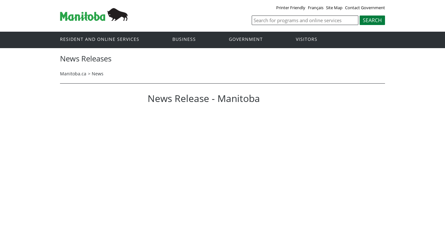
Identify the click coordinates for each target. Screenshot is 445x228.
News (97, 74)
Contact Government (365, 7)
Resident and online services (99, 39)
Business (184, 39)
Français (315, 7)
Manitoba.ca (73, 74)
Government (246, 39)
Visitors (306, 39)
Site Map (334, 7)
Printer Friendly (290, 7)
